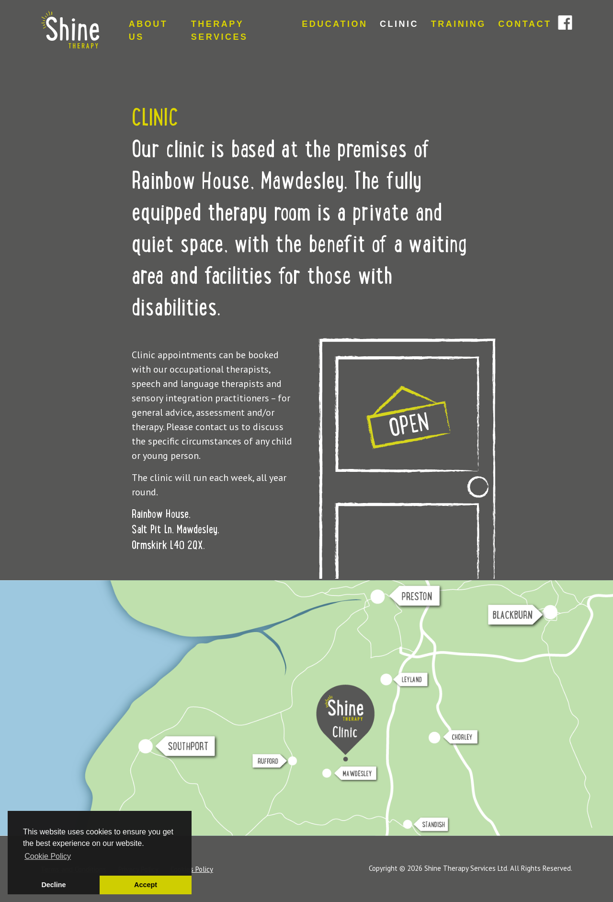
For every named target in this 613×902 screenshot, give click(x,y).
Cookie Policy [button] (47, 856)
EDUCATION (334, 24)
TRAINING (458, 24)
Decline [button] (53, 885)
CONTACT (524, 24)
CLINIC (399, 24)
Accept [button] (145, 885)
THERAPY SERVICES (219, 30)
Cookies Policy (191, 869)
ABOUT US (148, 30)
